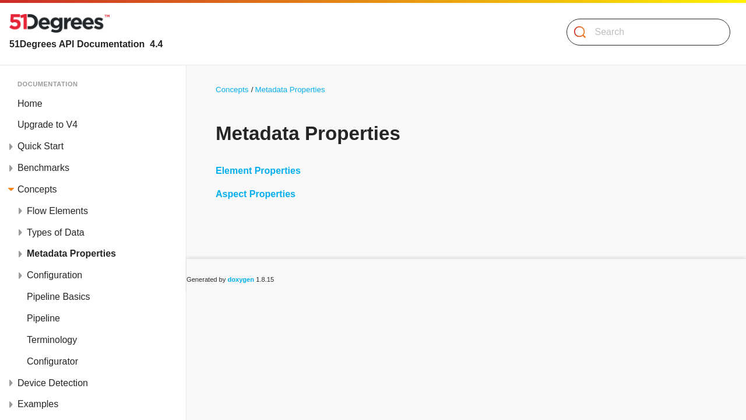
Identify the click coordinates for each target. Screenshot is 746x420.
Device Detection (52, 383)
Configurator (52, 361)
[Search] (643, 32)
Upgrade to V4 (47, 125)
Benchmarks (43, 168)
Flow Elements (57, 211)
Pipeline (43, 318)
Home (30, 103)
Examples (37, 404)
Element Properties (258, 171)
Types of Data (56, 232)
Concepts (37, 189)
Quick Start (40, 146)
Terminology (52, 340)
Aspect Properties (255, 194)
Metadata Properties (71, 253)
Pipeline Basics (58, 297)
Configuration (54, 275)
